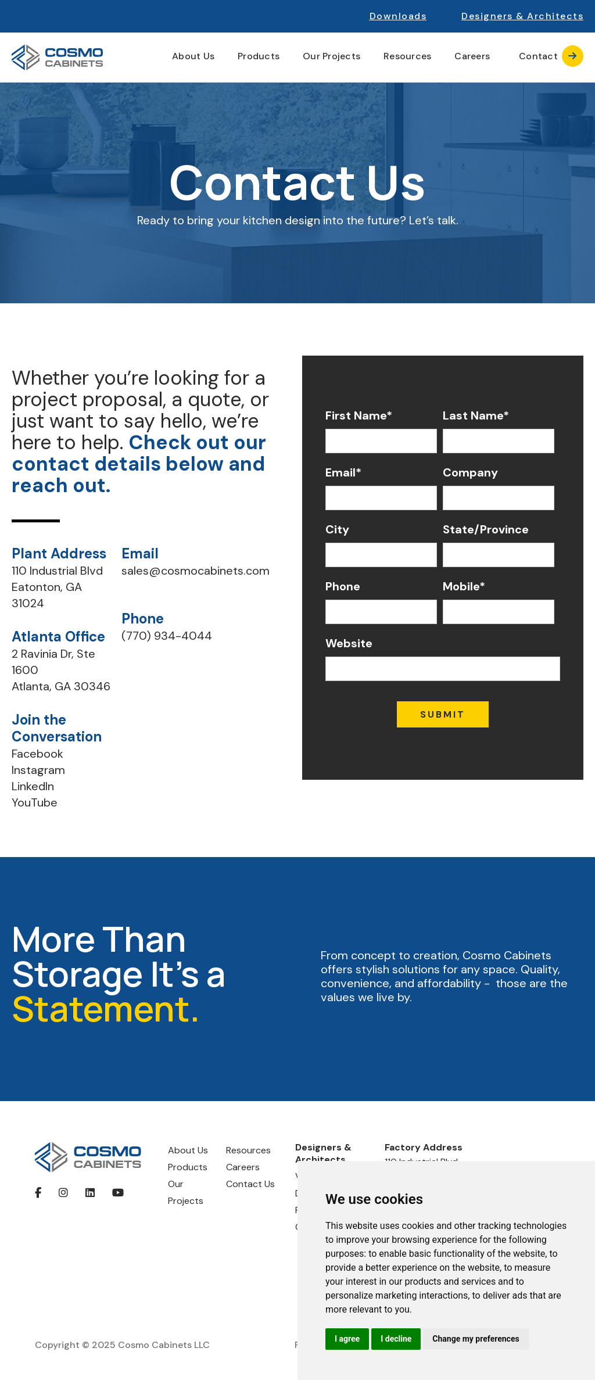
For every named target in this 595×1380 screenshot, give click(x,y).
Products (187, 1167)
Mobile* (464, 586)
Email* (343, 472)
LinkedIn (33, 786)
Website (348, 643)
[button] (522, 16)
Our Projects (331, 56)
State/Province (486, 529)
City (337, 529)
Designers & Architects (323, 1154)
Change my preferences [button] (475, 1338)
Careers (472, 56)
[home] (57, 57)
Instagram (38, 769)
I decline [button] (396, 1338)
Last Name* (476, 415)
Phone (342, 586)
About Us (188, 1150)
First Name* (358, 415)
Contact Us (250, 1184)
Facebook (37, 753)
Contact (551, 56)
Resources (248, 1150)
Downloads (398, 16)
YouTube (35, 802)
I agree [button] (347, 1338)
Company (470, 472)
